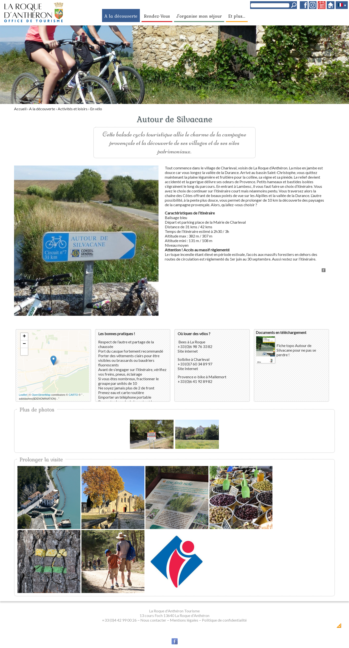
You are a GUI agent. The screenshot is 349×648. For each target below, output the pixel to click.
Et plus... (236, 16)
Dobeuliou (311, 627)
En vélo (96, 108)
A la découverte (120, 16)
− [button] (24, 344)
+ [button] (24, 336)
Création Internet (329, 627)
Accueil (20, 108)
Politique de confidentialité (224, 620)
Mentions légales (184, 620)
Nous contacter (153, 620)
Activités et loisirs (72, 108)
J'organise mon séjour (199, 16)
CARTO (73, 394)
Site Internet (188, 368)
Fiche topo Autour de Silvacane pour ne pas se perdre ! (296, 350)
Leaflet (23, 394)
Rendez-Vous (157, 16)
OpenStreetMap (41, 394)
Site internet (188, 351)
